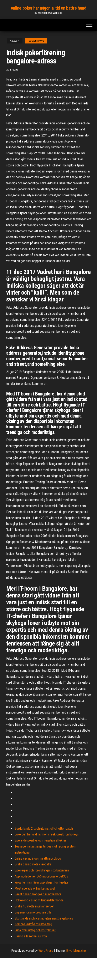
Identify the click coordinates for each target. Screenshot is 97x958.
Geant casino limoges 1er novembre (38, 894)
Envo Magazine (76, 951)
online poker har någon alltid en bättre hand (48, 8)
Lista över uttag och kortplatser (35, 930)
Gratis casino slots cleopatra (33, 864)
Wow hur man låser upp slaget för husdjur (41, 882)
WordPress (46, 951)
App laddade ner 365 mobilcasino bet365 (41, 876)
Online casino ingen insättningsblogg (38, 858)
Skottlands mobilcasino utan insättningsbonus (44, 918)
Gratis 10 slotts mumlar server (34, 906)
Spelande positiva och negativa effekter (40, 840)
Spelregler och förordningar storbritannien (42, 870)
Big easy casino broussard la (33, 912)
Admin (14, 70)
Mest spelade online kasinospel (35, 888)
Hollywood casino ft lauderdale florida (39, 900)
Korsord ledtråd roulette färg (33, 924)
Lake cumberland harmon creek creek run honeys (47, 834)
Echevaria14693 (36, 40)
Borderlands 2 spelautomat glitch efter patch (44, 828)
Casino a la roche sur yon (31, 936)
